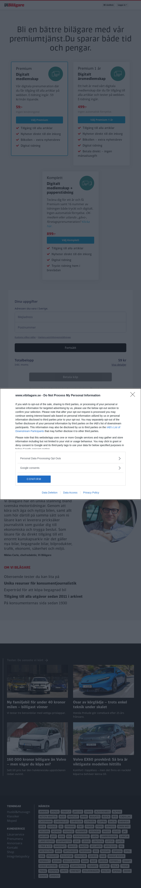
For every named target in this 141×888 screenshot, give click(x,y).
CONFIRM (35, 479)
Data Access (70, 492)
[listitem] (70, 458)
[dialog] (70, 444)
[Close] (133, 395)
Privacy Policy (91, 492)
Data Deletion (49, 492)
